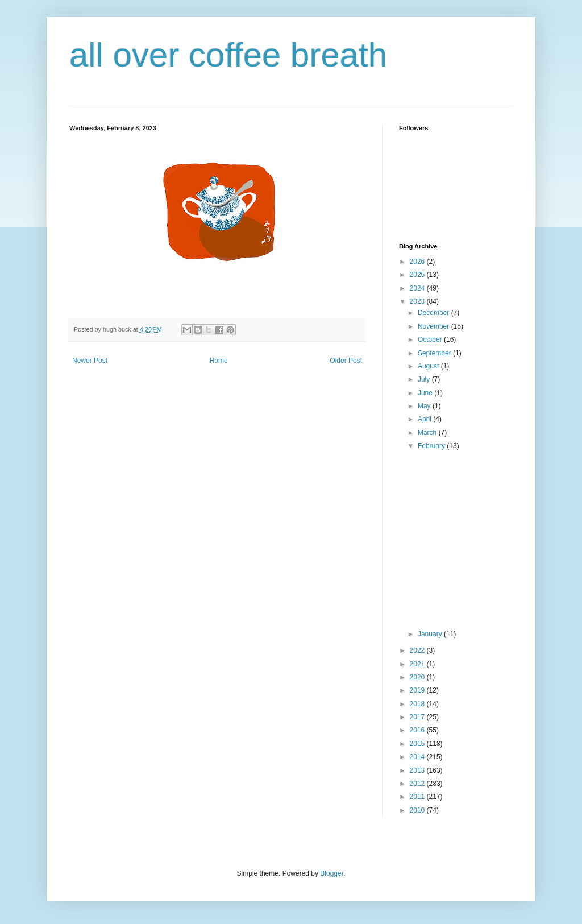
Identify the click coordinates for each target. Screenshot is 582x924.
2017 (418, 717)
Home (219, 360)
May (425, 406)
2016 (418, 730)
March (428, 433)
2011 (418, 797)
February (432, 446)
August (429, 366)
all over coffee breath (228, 55)
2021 (418, 664)
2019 (418, 690)
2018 (418, 704)
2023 (418, 301)
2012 (418, 784)
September (435, 353)
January (431, 634)
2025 (418, 275)
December (434, 313)
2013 (418, 770)
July (425, 379)
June (426, 393)
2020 (418, 677)
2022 (418, 650)
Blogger (331, 873)
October (431, 339)
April (425, 419)
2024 (418, 288)
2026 (418, 262)
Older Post (346, 360)
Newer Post (89, 360)
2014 (418, 757)
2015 (418, 744)
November (434, 326)
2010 (418, 810)
